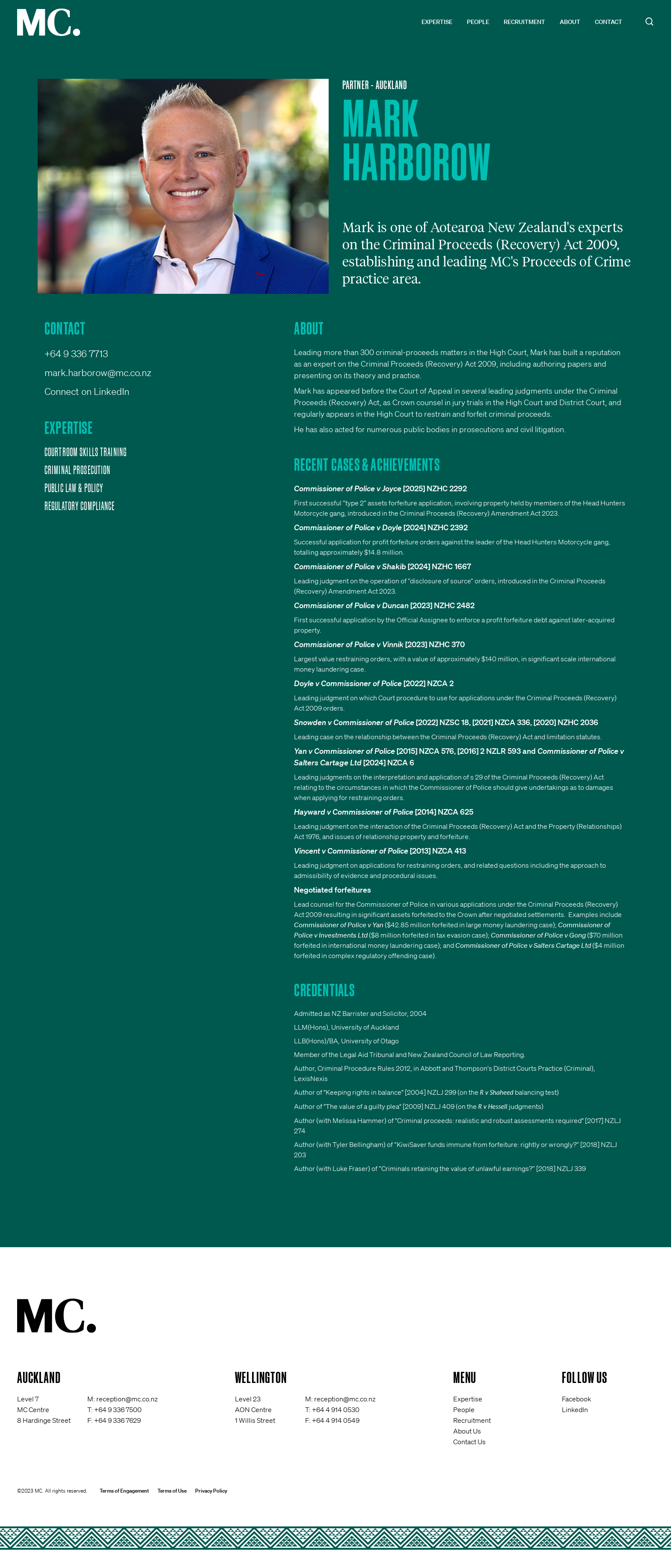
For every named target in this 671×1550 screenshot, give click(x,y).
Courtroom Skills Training (86, 451)
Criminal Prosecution (77, 469)
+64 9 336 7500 (118, 1409)
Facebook (576, 1399)
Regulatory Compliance (80, 505)
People (478, 22)
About (570, 22)
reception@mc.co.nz (127, 1399)
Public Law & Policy (74, 487)
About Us (467, 1431)
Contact (608, 22)
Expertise (437, 22)
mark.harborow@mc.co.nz (98, 372)
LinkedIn (575, 1409)
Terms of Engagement (124, 1490)
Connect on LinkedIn (87, 391)
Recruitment (524, 22)
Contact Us (469, 1441)
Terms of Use (172, 1490)
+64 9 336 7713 (76, 353)
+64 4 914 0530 (335, 1409)
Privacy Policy (211, 1490)
